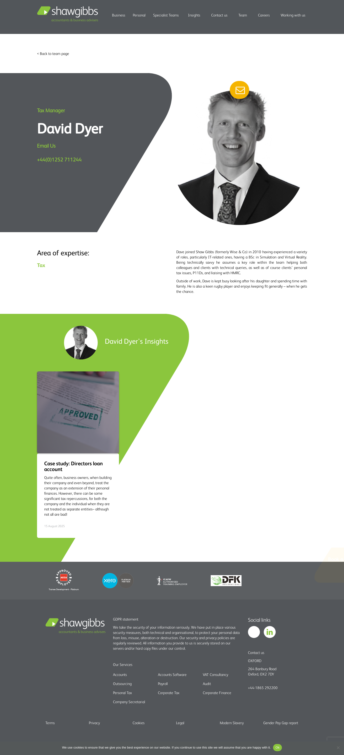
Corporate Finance (217, 692)
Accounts (120, 674)
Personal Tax (122, 692)
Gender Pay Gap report (280, 722)
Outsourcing (122, 683)
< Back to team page (53, 53)
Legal (180, 722)
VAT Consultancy (215, 674)
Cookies (139, 722)
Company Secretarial (129, 701)
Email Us (46, 145)
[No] (338, 747)
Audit (207, 683)
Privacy (94, 722)
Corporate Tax (168, 692)
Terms (50, 722)
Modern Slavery (232, 722)
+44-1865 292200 (263, 687)
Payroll (163, 683)
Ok (277, 747)
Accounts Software (172, 674)
